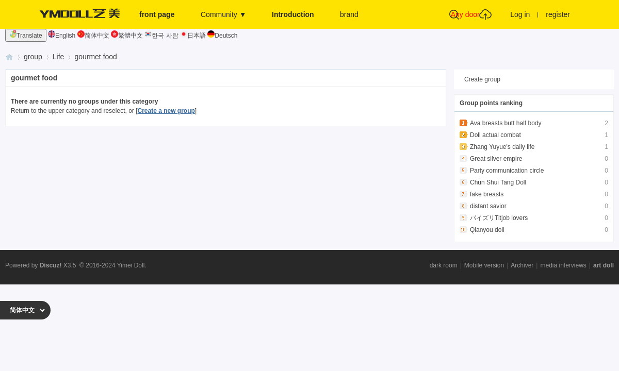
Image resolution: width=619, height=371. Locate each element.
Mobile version (484, 265)
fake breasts (486, 194)
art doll (603, 265)
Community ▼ (224, 14)
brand (349, 14)
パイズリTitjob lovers (499, 218)
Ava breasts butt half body (506, 123)
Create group (482, 79)
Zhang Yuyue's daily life (502, 146)
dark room (444, 265)
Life (58, 57)
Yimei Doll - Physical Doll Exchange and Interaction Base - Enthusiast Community (9, 56)
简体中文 (93, 35)
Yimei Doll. (131, 265)
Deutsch (222, 35)
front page (156, 14)
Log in (520, 14)
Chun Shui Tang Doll (498, 182)
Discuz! (51, 265)
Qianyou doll (487, 229)
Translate (25, 34)
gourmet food (95, 57)
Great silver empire (496, 158)
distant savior (488, 206)
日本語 (193, 35)
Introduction (293, 14)
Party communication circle (507, 170)
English (61, 35)
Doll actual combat (495, 135)
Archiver (522, 265)
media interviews (563, 265)
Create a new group (165, 110)
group (33, 57)
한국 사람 (161, 35)
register (558, 14)
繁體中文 (127, 35)
